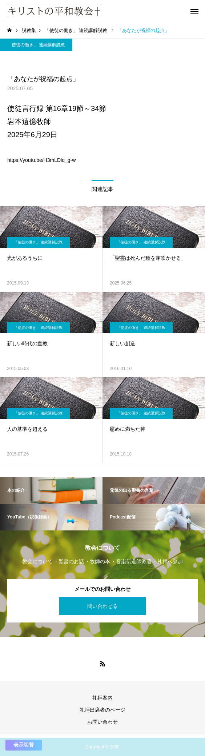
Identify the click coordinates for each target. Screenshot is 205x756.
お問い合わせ (102, 722)
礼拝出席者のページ (102, 710)
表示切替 (23, 745)
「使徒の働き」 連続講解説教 (36, 44)
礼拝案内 (102, 698)
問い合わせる (102, 606)
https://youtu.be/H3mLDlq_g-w (41, 160)
